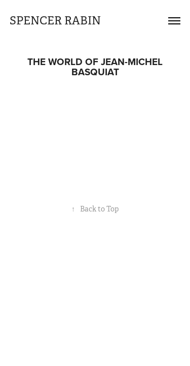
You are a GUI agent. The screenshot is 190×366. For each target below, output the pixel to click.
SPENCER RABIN (55, 20)
